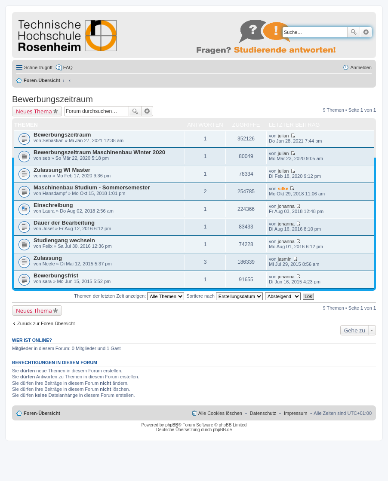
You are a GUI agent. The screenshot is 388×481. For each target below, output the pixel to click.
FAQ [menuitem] (68, 67)
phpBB (171, 425)
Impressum (295, 413)
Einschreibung (53, 205)
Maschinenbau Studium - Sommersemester (92, 187)
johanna (286, 206)
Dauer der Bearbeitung (64, 222)
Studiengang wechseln (64, 240)
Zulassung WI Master (62, 170)
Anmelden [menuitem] (361, 67)
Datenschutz (263, 413)
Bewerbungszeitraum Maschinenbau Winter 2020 (99, 152)
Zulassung (48, 258)
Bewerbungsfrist (56, 275)
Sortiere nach (224, 295)
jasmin (285, 259)
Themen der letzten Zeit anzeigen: (129, 295)
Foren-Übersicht (42, 80)
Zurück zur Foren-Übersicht (46, 323)
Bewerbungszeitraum (52, 99)
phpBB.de (222, 429)
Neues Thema (34, 111)
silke (283, 188)
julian (283, 135)
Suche (353, 32)
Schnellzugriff (38, 67)
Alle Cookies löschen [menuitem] (220, 413)
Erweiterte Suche (366, 32)
